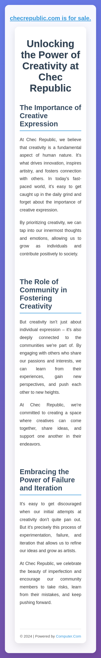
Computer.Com (68, 636)
